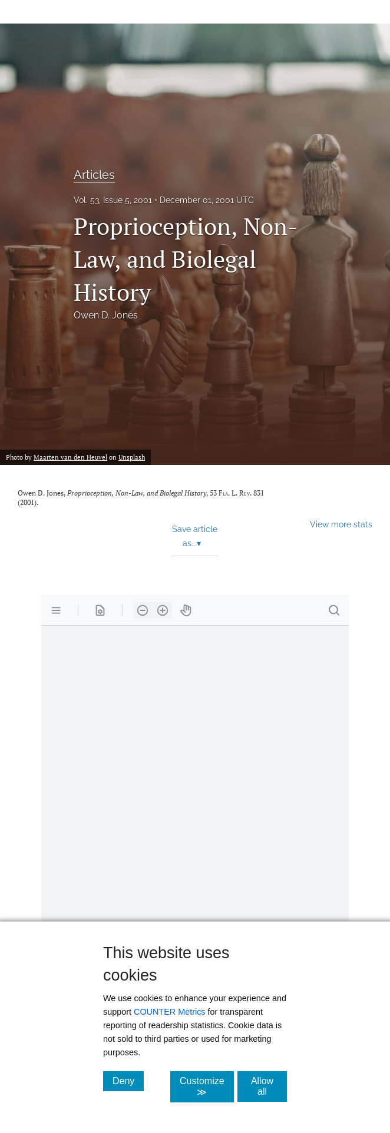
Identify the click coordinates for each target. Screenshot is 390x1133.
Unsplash (131, 457)
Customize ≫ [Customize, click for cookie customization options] (207, 1086)
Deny (128, 1080)
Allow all (269, 1086)
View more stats (341, 524)
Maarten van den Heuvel (70, 457)
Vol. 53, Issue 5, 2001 (113, 200)
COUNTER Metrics (170, 1011)
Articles (94, 175)
